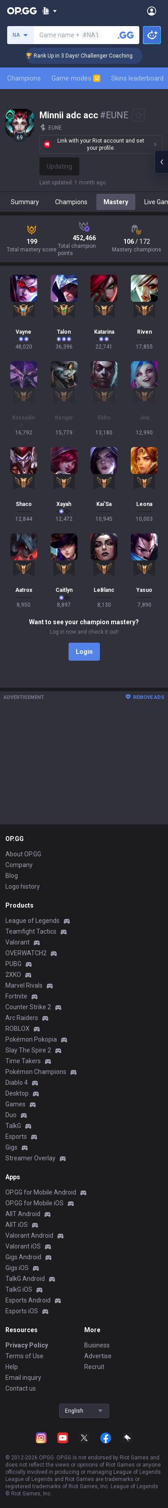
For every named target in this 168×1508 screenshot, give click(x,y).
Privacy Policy (26, 1345)
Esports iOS (21, 1311)
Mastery (115, 202)
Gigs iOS (17, 1267)
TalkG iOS (18, 1289)
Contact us (20, 1388)
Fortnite (16, 996)
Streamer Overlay (30, 1158)
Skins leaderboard (137, 78)
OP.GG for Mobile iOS (34, 1203)
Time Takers (23, 1061)
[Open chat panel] (161, 162)
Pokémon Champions (35, 1071)
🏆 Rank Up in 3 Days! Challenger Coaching (89, 56)
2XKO (13, 974)
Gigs (11, 1147)
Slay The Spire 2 (28, 1050)
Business (97, 1345)
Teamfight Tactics (30, 931)
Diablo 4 (16, 1082)
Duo (11, 1115)
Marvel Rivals (24, 985)
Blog (11, 875)
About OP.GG (23, 854)
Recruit (94, 1366)
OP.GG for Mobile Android (40, 1192)
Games (15, 1104)
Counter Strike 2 (28, 1007)
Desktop (17, 1093)
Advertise (98, 1356)
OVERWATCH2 (26, 953)
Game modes (76, 78)
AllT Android (22, 1213)
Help (11, 1366)
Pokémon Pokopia (31, 1039)
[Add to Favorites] (138, 115)
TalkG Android (25, 1278)
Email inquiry (23, 1377)
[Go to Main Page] (22, 10)
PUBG (13, 963)
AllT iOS (16, 1224)
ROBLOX (17, 1028)
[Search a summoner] (125, 35)
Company (19, 864)
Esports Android (28, 1300)
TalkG (13, 1125)
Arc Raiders (21, 1017)
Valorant (17, 942)
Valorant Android (29, 1235)
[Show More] (49, 11)
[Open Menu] (151, 11)
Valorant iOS (23, 1246)
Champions (24, 78)
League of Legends (32, 920)
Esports (16, 1136)
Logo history (22, 886)
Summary (25, 202)
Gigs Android (23, 1257)
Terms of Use (24, 1356)
